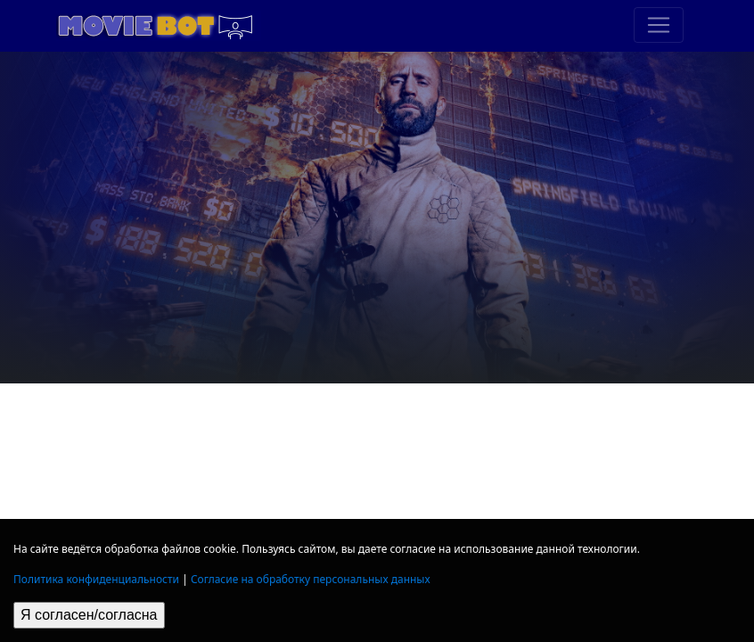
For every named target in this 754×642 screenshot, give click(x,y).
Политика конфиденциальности (96, 579)
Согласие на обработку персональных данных (310, 579)
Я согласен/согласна (89, 614)
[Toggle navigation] (659, 25)
